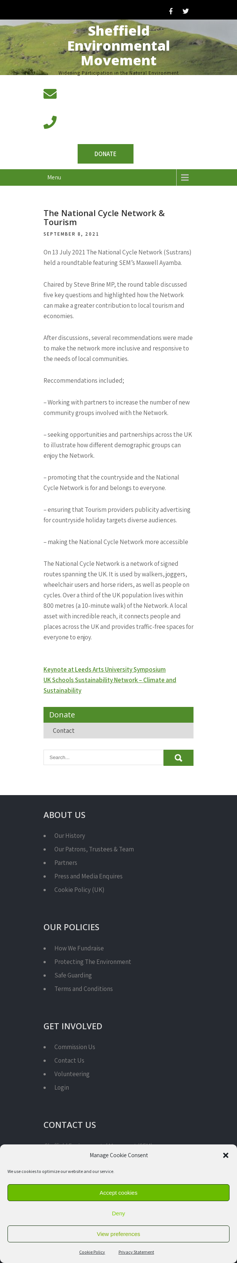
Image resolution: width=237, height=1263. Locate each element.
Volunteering (72, 1074)
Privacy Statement (136, 1252)
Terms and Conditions (83, 989)
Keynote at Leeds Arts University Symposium (105, 669)
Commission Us (74, 1047)
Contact (64, 730)
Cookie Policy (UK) (79, 890)
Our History (69, 835)
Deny (118, 1213)
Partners (65, 863)
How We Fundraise (79, 948)
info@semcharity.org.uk (93, 103)
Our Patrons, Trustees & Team (94, 849)
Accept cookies (119, 1192)
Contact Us (69, 1060)
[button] (226, 1155)
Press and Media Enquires (88, 876)
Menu (54, 177)
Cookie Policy (92, 1252)
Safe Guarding (73, 975)
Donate (105, 154)
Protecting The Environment (92, 962)
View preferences (118, 1234)
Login (61, 1087)
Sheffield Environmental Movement (118, 45)
